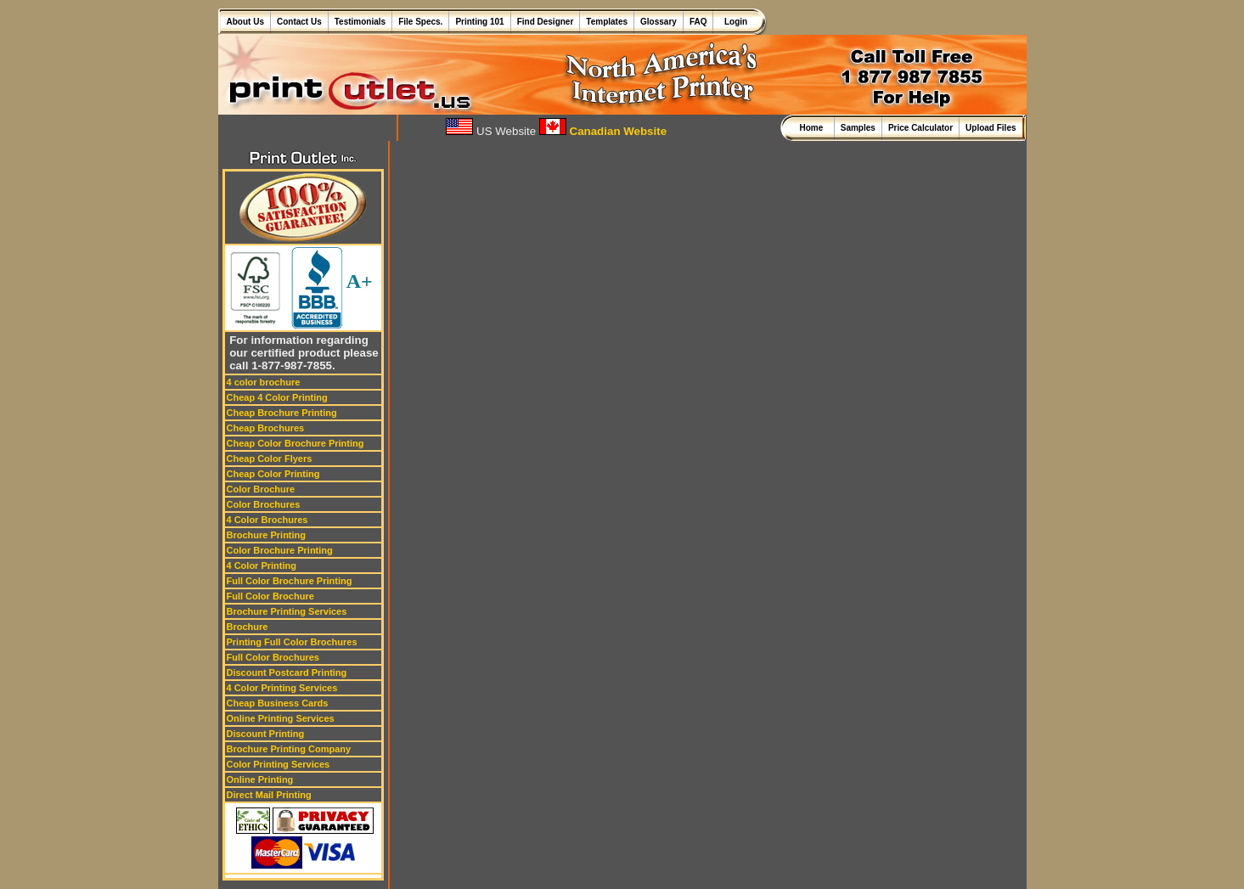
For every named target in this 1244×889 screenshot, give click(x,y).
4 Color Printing (262, 565)
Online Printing (260, 779)
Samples (858, 127)
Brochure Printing (267, 535)
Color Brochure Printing (280, 550)
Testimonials (360, 21)
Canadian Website (603, 131)
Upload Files (990, 127)
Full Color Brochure (270, 596)
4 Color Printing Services (282, 688)
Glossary (658, 21)
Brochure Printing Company (289, 749)
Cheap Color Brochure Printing (295, 443)
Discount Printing (266, 734)
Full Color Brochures (273, 657)
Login (733, 21)
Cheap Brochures (266, 428)
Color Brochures (264, 504)
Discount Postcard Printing (287, 672)
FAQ (698, 21)
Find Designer (545, 21)
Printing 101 (479, 21)
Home (813, 127)
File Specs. (420, 21)
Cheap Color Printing (273, 474)
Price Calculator (920, 127)
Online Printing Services (281, 718)
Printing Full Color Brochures (292, 642)
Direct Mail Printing (269, 795)
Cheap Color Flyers (269, 458)
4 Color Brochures (267, 520)
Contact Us (299, 21)
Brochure (247, 627)
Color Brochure (261, 489)
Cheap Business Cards (278, 703)
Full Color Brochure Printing (289, 581)
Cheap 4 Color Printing (277, 397)
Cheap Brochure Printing (282, 413)
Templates (607, 21)
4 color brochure (264, 382)
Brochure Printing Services (287, 611)
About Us (245, 21)
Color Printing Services (278, 764)
